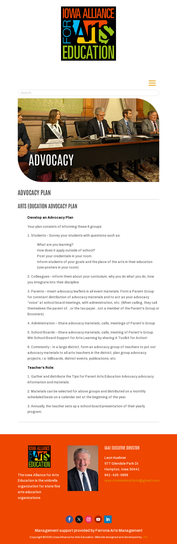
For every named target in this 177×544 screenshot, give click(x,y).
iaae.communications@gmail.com (131, 480)
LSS (144, 537)
